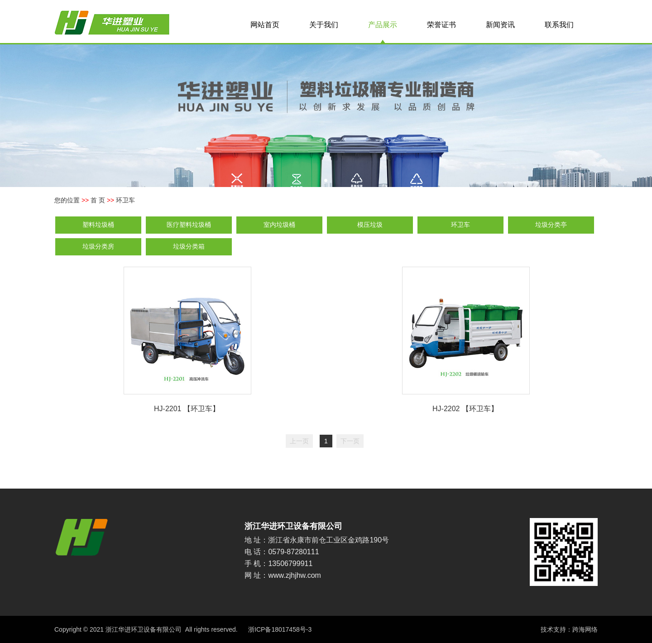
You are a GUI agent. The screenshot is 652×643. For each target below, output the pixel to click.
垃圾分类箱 (189, 246)
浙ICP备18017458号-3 (280, 629)
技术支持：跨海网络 (569, 629)
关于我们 (323, 25)
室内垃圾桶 (279, 224)
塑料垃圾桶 (98, 224)
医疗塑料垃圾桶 (189, 224)
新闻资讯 (500, 25)
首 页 (98, 200)
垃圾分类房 (98, 246)
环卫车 (460, 224)
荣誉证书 (441, 25)
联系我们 (559, 25)
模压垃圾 (370, 224)
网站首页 (264, 25)
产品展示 (382, 25)
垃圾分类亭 (551, 224)
